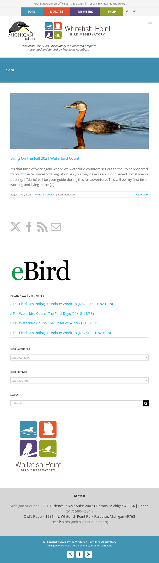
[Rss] (42, 227)
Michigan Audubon (25, 505)
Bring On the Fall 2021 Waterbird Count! (45, 158)
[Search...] (76, 403)
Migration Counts (45, 194)
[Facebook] (29, 227)
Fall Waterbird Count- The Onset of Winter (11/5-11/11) (57, 323)
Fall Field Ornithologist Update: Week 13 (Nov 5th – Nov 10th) (62, 332)
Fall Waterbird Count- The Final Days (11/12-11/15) (53, 313)
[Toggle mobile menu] (150, 22)
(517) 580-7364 (78, 511)
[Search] (146, 403)
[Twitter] (15, 227)
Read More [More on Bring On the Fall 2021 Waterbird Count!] (142, 194)
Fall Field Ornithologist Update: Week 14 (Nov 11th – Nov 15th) (63, 303)
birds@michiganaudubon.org (107, 3)
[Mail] (56, 227)
